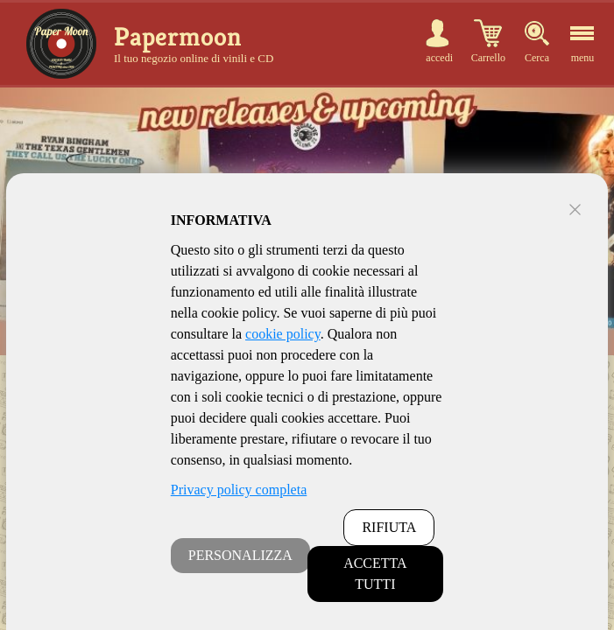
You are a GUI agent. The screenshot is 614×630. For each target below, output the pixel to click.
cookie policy (283, 333)
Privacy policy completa (239, 489)
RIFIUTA (389, 527)
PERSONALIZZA (240, 555)
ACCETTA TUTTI (375, 574)
